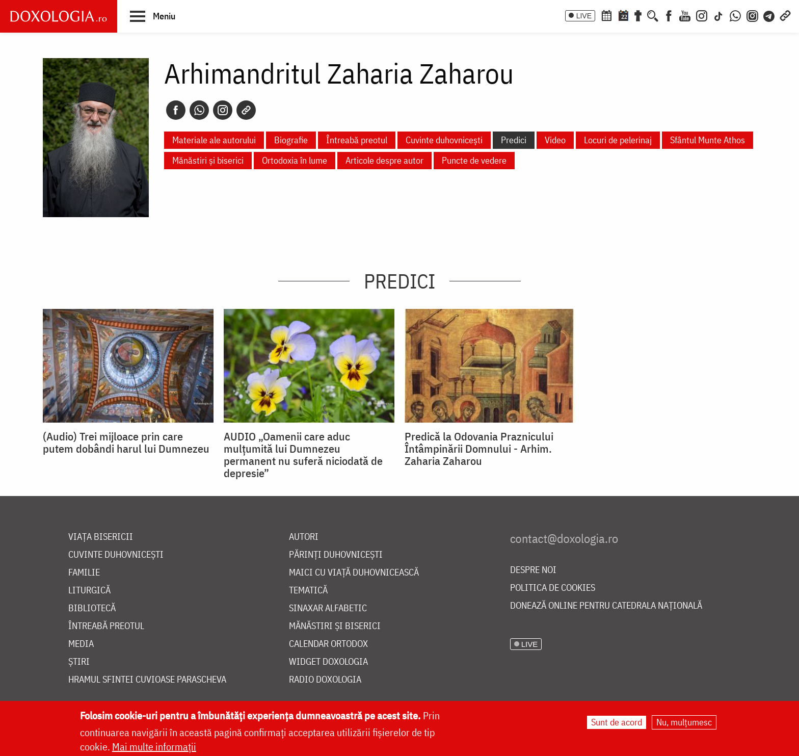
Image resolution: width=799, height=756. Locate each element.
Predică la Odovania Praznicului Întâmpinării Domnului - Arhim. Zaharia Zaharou (479, 448)
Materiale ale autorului (214, 140)
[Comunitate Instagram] (752, 14)
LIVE (584, 16)
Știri (79, 662)
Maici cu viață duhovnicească (354, 572)
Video (555, 140)
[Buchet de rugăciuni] (638, 14)
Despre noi (533, 570)
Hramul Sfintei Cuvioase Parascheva (147, 679)
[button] (152, 15)
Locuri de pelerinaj (618, 140)
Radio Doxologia (325, 679)
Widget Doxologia (328, 662)
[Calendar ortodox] (606, 14)
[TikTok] (718, 14)
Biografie (291, 140)
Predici (513, 140)
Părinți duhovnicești (336, 555)
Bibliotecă (92, 608)
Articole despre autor (384, 160)
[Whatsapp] (199, 110)
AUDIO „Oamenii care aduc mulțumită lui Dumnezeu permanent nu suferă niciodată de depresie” (303, 454)
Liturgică (89, 590)
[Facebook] (668, 14)
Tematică (308, 590)
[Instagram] (702, 14)
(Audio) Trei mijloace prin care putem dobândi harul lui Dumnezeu (126, 442)
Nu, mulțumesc (684, 722)
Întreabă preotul (356, 140)
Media (81, 644)
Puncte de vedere (474, 160)
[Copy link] (246, 110)
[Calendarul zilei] (623, 14)
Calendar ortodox (328, 644)
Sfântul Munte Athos (707, 140)
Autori (303, 537)
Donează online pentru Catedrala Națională (606, 606)
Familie (84, 572)
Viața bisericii (100, 537)
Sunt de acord (616, 722)
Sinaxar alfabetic (328, 608)
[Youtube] (685, 14)
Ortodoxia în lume (294, 160)
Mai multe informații (154, 746)
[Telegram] (769, 14)
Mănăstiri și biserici (208, 160)
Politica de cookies (552, 588)
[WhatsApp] (735, 14)
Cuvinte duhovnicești (444, 140)
